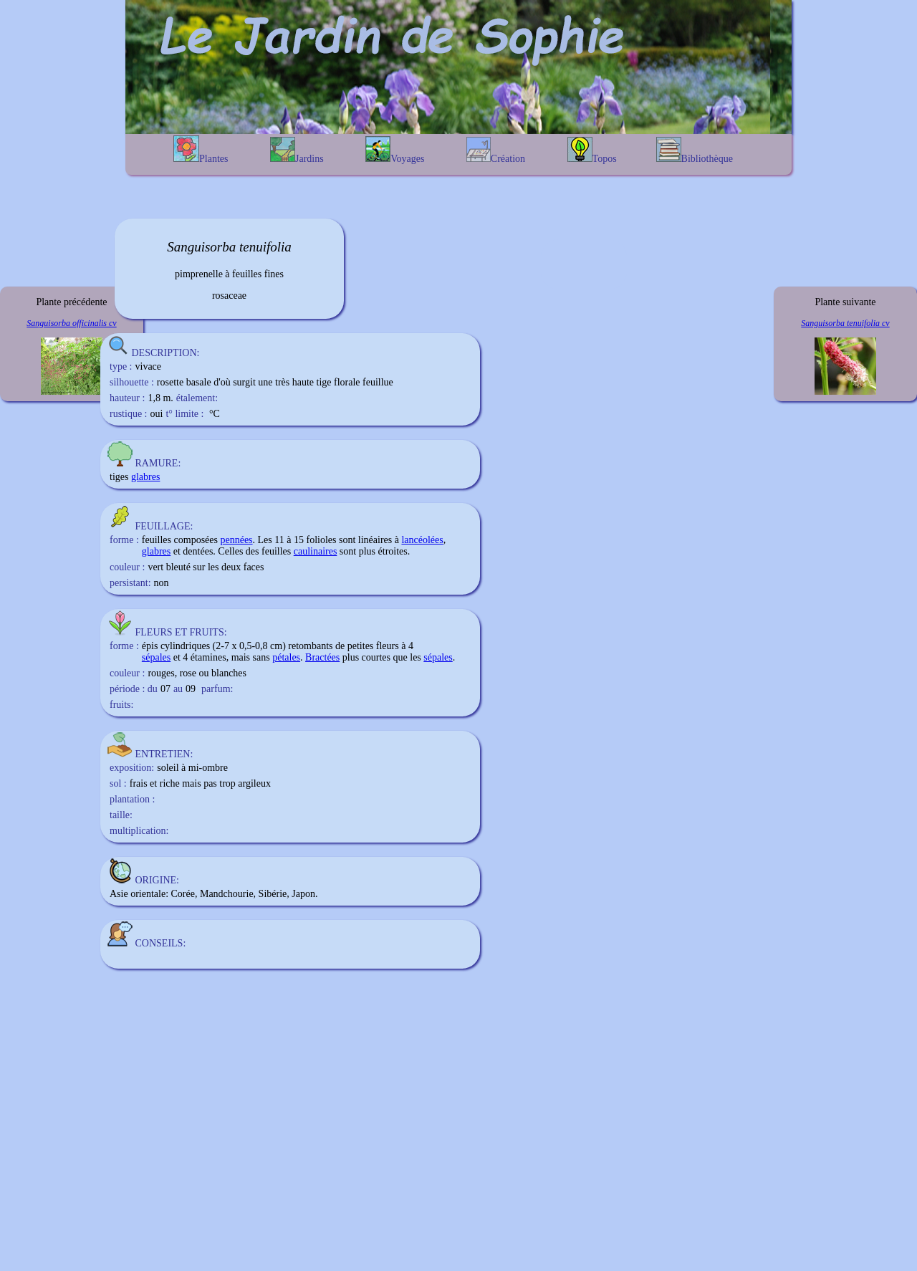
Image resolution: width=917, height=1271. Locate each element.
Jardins (297, 150)
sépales (156, 657)
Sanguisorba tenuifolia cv (845, 323)
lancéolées (422, 539)
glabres (145, 476)
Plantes (200, 149)
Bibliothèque (694, 150)
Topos (592, 150)
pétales (286, 657)
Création (495, 150)
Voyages (394, 150)
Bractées (322, 657)
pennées (236, 539)
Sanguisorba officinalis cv (71, 323)
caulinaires (315, 551)
